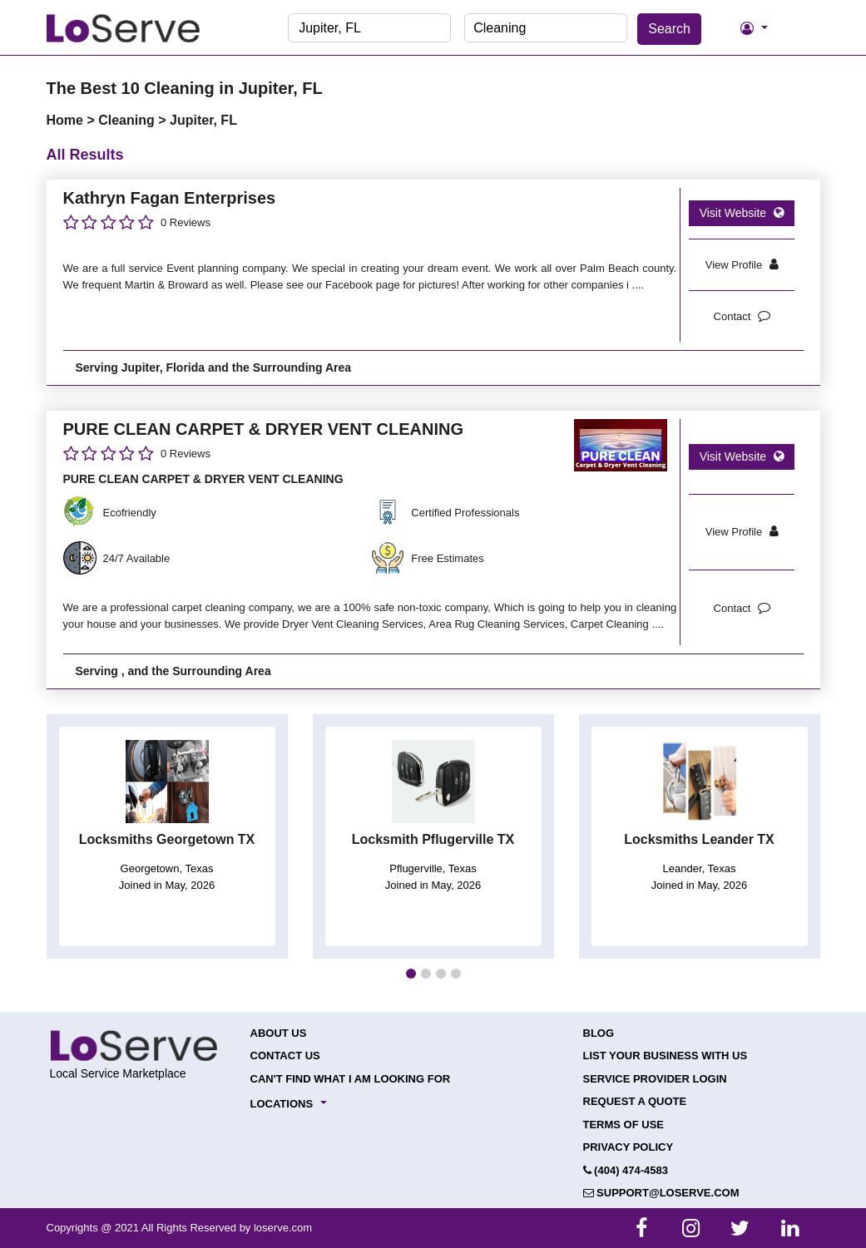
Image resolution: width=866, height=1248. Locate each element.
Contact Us (285, 1055)
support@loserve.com (661, 1192)
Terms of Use (624, 1124)
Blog (599, 1033)
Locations (282, 1104)
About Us (278, 1033)
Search (669, 29)
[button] (411, 974)
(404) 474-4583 (626, 1170)
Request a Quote (635, 1101)
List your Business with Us (665, 1055)
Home (67, 120)
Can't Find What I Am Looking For (350, 1079)
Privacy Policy (628, 1147)
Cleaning (128, 120)
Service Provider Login (655, 1079)
